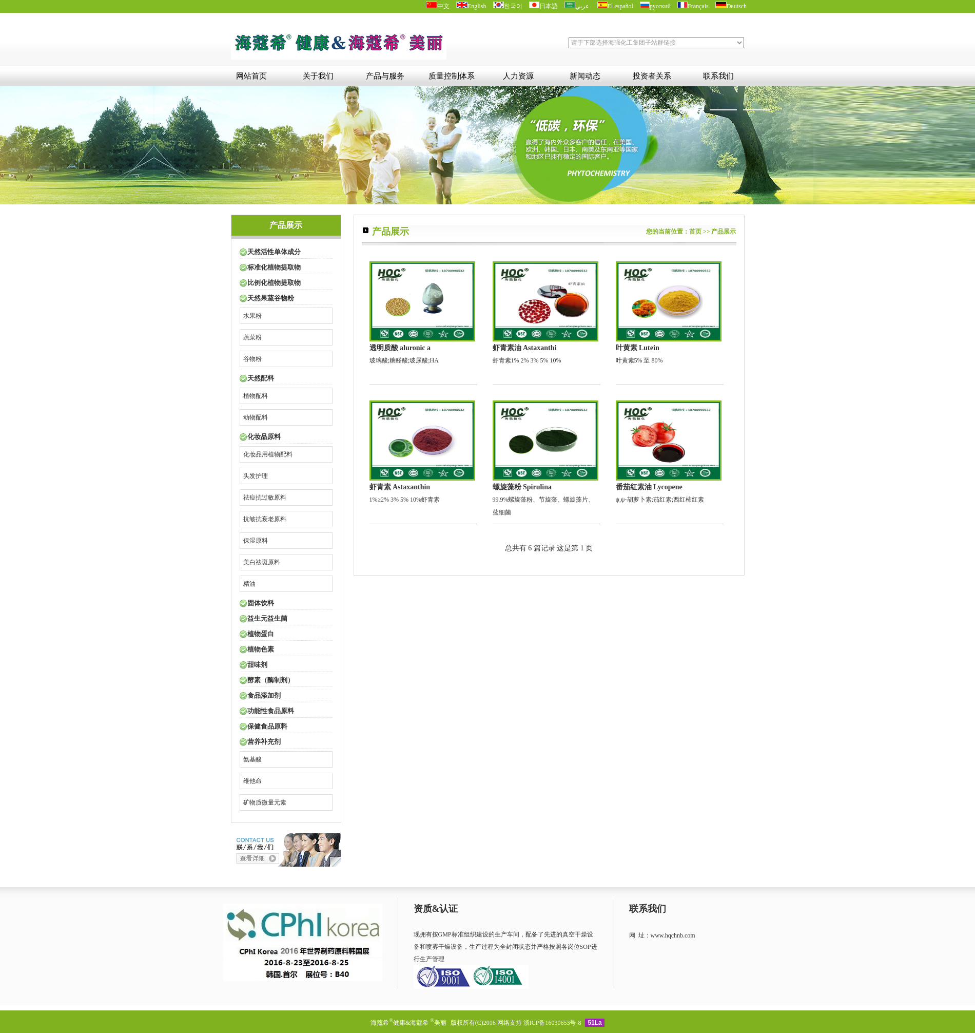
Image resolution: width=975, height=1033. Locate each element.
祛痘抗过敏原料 (264, 497)
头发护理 (255, 476)
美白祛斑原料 (261, 562)
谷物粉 (252, 358)
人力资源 (518, 76)
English (471, 6)
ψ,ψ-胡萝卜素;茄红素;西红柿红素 (669, 451)
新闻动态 (585, 76)
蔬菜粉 (252, 337)
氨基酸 (252, 759)
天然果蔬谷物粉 (270, 298)
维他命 (252, 781)
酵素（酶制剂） (270, 680)
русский (655, 6)
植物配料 (255, 395)
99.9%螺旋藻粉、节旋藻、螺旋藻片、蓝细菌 (545, 458)
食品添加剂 (264, 695)
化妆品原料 (264, 437)
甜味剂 (257, 664)
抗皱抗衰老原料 (264, 519)
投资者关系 (652, 76)
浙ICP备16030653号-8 (552, 1022)
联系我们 (718, 76)
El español (615, 6)
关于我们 (318, 76)
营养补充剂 (264, 741)
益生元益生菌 (267, 618)
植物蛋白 (260, 634)
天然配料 (260, 378)
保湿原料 (255, 540)
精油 (249, 583)
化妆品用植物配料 (267, 454)
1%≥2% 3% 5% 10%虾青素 (422, 451)
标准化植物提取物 (274, 267)
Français (693, 6)
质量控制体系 (451, 76)
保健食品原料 (267, 726)
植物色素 (260, 649)
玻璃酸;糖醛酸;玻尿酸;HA (422, 312)
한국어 (507, 6)
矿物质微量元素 (264, 802)
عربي (577, 6)
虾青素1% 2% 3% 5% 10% (545, 312)
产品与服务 (385, 76)
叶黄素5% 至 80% (669, 312)
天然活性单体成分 (274, 252)
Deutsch (731, 6)
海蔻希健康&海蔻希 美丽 (409, 1022)
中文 (438, 6)
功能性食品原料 (270, 711)
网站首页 (251, 76)
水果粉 (252, 315)
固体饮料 (260, 603)
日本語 (543, 6)
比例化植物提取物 (274, 282)
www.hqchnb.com (673, 935)
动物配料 (255, 417)
